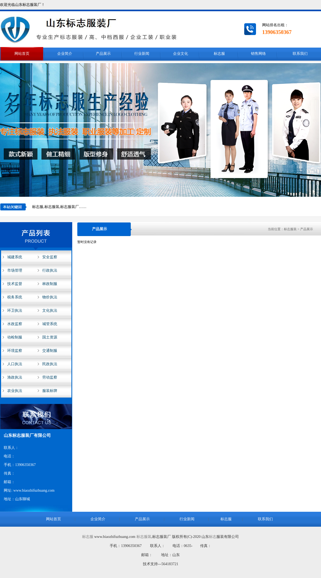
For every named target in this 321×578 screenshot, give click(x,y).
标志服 (87, 537)
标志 (212, 537)
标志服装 (143, 537)
